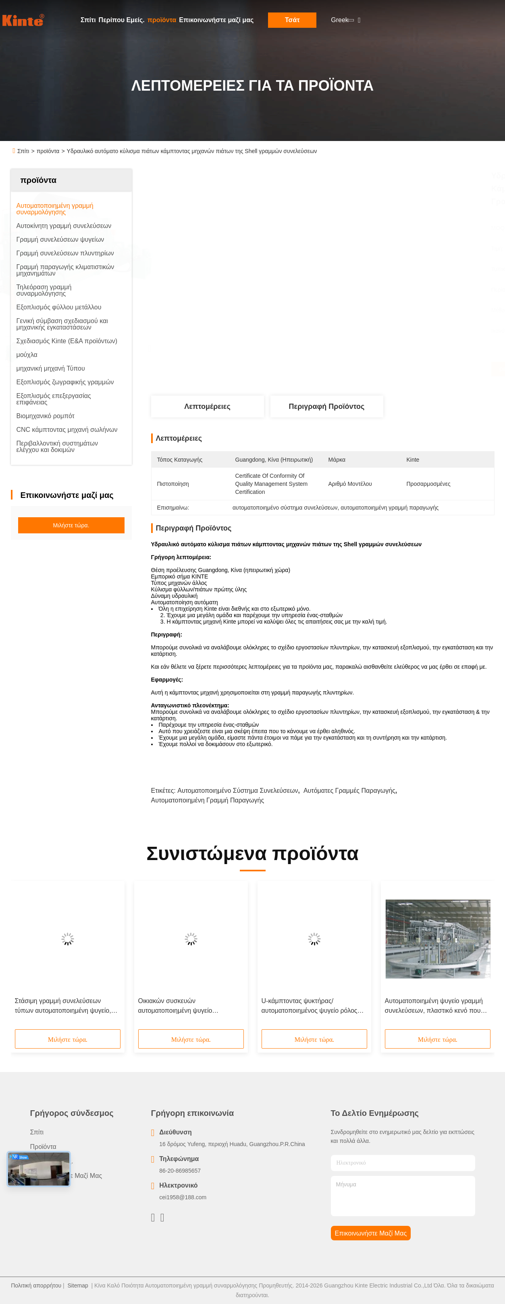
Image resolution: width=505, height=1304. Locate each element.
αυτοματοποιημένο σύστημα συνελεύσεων (237, 790)
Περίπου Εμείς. (122, 20)
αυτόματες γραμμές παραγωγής (349, 790)
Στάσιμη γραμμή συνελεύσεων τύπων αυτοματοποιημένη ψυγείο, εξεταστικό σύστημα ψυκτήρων (63, 1006)
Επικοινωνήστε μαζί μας (216, 20)
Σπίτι (88, 20)
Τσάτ (292, 20)
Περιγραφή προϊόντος (327, 406)
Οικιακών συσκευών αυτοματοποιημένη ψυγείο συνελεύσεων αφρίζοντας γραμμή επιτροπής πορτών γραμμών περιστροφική (185, 1006)
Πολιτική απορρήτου (36, 1285)
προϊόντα (162, 20)
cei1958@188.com (182, 1197)
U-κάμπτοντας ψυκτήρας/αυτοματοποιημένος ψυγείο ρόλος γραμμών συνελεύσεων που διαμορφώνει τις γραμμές (309, 1006)
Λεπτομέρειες (207, 406)
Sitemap (77, 1285)
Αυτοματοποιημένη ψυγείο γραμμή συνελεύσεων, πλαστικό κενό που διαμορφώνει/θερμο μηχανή (434, 1006)
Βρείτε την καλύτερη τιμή (365, 369)
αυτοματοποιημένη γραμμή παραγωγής (207, 800)
